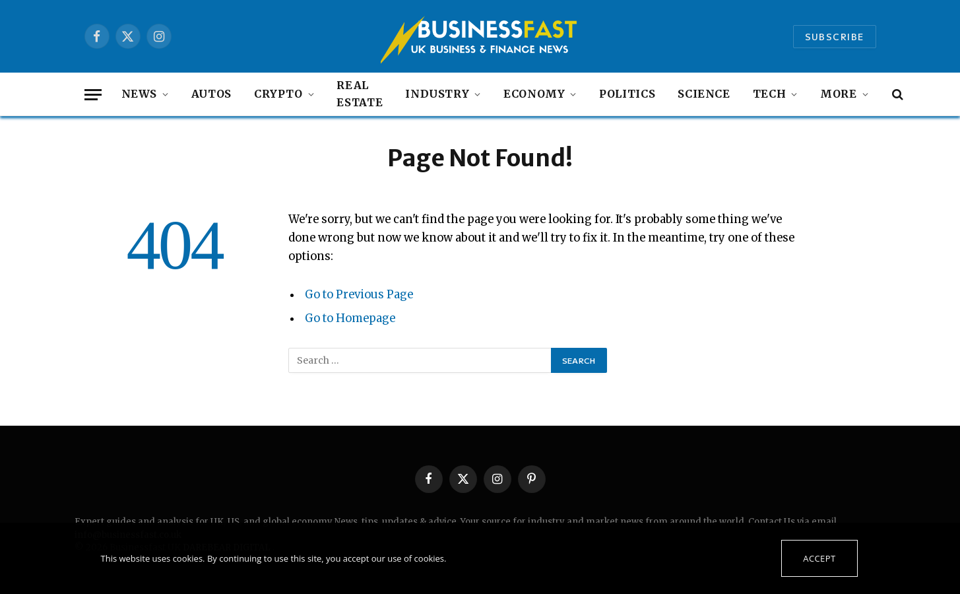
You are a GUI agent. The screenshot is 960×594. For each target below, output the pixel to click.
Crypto (278, 93)
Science (704, 93)
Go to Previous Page (359, 295)
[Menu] (93, 95)
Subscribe (834, 36)
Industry (437, 93)
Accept (819, 558)
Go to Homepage (350, 318)
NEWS (139, 93)
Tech (769, 93)
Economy (534, 93)
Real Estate (359, 94)
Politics (627, 93)
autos (211, 93)
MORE (838, 93)
